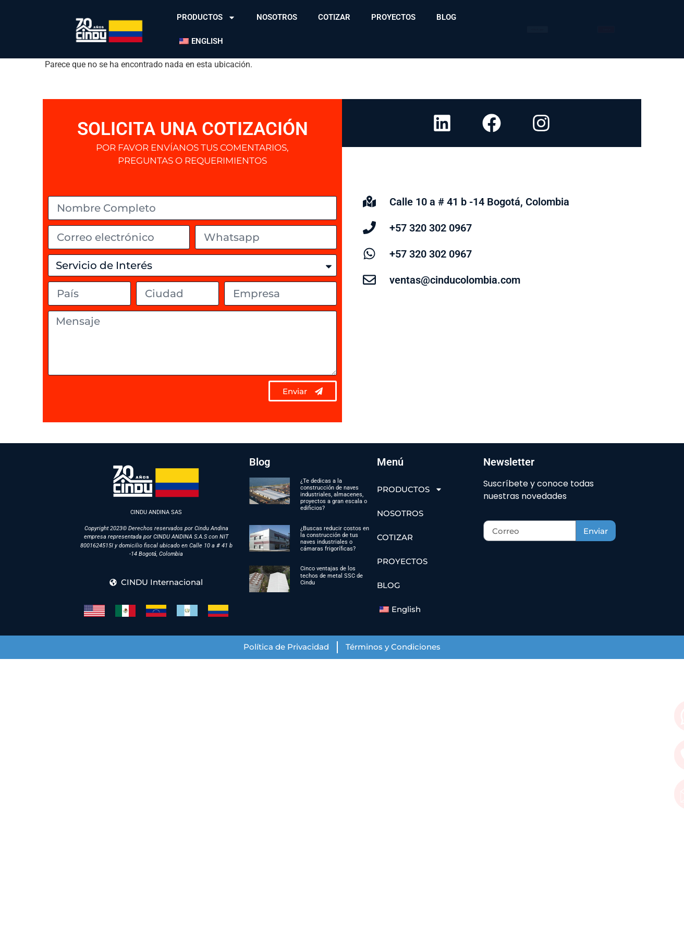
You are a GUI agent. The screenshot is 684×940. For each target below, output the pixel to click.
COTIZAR (334, 17)
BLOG (446, 17)
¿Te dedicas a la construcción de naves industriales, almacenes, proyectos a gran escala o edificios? (333, 495)
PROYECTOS (393, 17)
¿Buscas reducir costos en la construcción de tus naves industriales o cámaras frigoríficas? (334, 539)
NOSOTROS (276, 17)
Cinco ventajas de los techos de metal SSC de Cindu (331, 575)
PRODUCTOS (206, 17)
